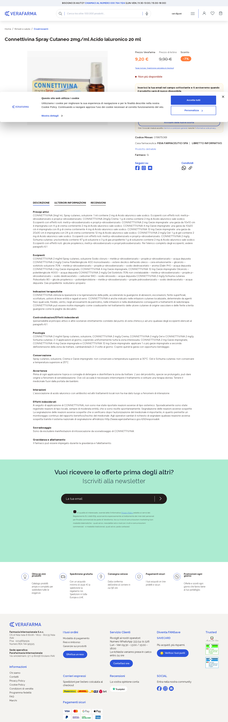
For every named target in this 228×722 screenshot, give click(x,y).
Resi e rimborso (71, 642)
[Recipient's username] (108, 499)
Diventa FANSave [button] (168, 632)
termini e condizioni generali (176, 128)
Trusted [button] (211, 632)
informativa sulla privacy (206, 128)
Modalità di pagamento (76, 638)
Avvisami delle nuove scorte (179, 122)
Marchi (13, 700)
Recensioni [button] (117, 676)
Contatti (14, 676)
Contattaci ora (121, 663)
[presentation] (164, 113)
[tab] (41, 203)
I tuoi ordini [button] (70, 632)
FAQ (12, 696)
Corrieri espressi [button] (74, 676)
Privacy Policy (127, 513)
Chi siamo (15, 672)
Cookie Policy (17, 684)
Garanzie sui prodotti (74, 646)
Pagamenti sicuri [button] (74, 702)
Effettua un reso (75, 654)
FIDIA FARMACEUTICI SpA (172, 143)
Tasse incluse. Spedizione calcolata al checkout (154, 68)
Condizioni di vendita (21, 688)
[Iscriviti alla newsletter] (160, 499)
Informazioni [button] (18, 666)
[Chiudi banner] (223, 5)
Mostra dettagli (50, 24)
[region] (67, 88)
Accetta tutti (193, 8)
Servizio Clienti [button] (120, 632)
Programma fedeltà (20, 692)
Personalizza (193, 18)
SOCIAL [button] (162, 676)
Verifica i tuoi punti (175, 653)
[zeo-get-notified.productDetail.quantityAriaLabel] (151, 98)
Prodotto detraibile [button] (145, 149)
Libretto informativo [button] (207, 143)
